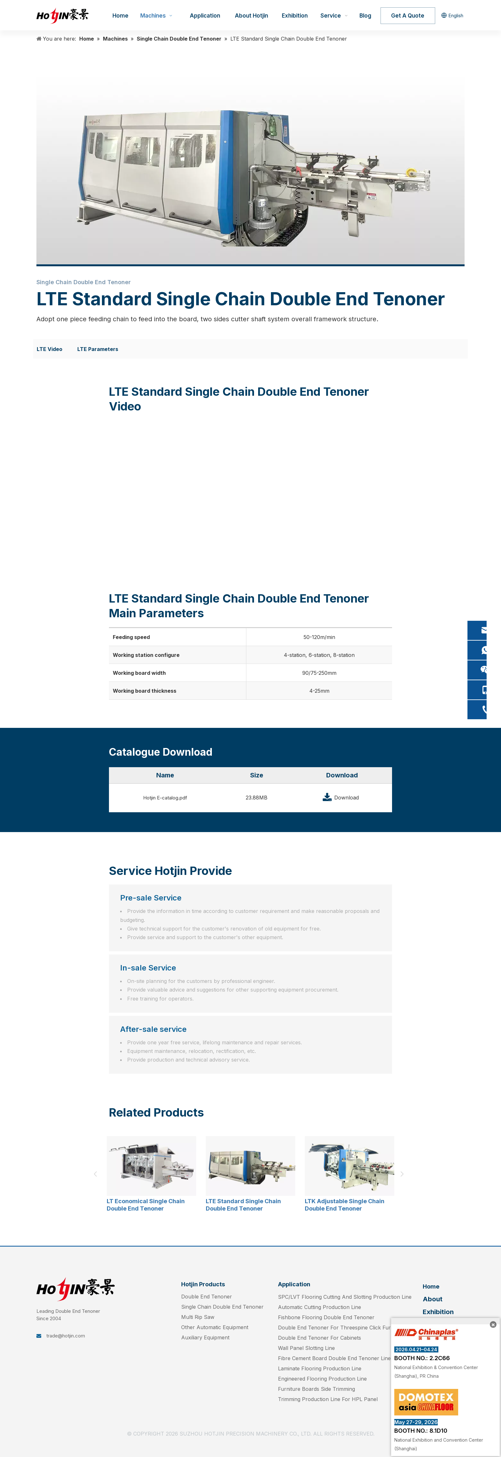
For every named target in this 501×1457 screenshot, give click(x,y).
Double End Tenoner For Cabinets (319, 1338)
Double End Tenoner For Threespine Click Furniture (341, 1327)
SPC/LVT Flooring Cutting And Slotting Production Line (345, 1297)
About (433, 1299)
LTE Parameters (97, 349)
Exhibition (438, 1312)
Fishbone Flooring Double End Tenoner (326, 1317)
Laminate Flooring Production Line (319, 1368)
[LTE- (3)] (250, 168)
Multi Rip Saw (197, 1317)
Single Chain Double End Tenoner (222, 1307)
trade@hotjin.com (65, 1336)
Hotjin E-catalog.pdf (165, 798)
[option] (151, 1174)
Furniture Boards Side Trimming (316, 1389)
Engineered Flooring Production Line (322, 1378)
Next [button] (404, 1174)
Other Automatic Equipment (214, 1327)
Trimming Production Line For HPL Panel (328, 1399)
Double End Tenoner (206, 1296)
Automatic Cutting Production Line (319, 1307)
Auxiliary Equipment (205, 1337)
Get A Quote (407, 15)
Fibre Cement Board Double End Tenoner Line (334, 1358)
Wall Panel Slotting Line (306, 1348)
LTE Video (49, 349)
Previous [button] (97, 1174)
